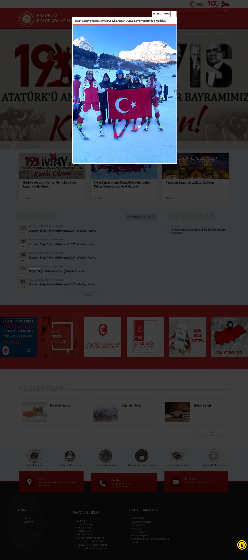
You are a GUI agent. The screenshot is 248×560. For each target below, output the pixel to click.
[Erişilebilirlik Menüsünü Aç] (242, 545)
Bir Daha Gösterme (161, 14)
